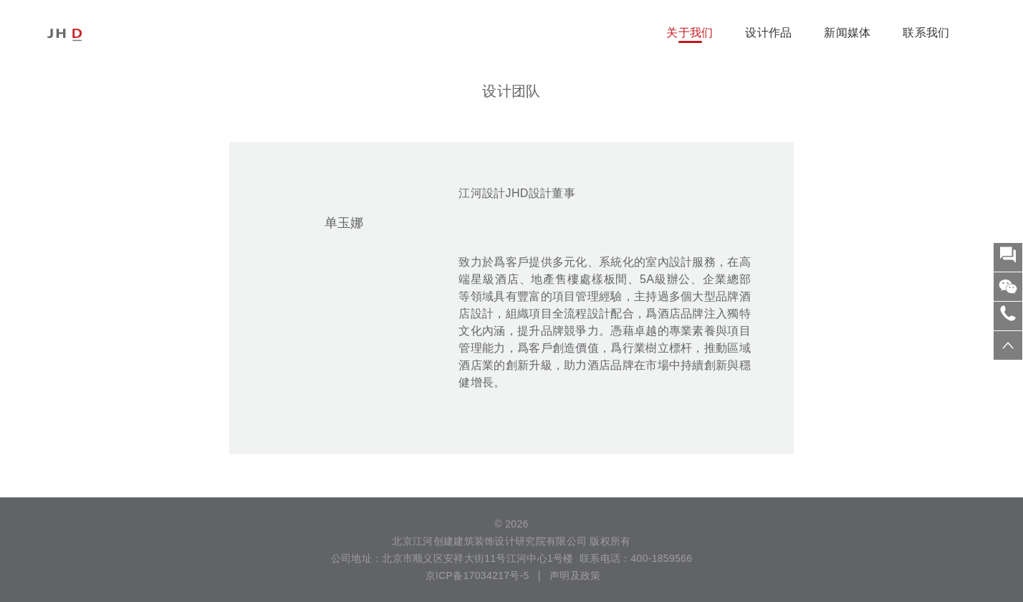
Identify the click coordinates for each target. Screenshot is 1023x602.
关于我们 (689, 33)
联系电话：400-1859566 (636, 558)
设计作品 (768, 33)
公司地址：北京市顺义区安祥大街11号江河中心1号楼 (452, 558)
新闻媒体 (847, 33)
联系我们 (926, 33)
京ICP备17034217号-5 (476, 575)
